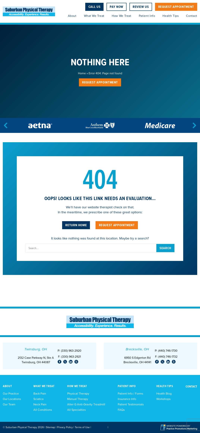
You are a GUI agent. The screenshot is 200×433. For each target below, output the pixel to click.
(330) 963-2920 (71, 350)
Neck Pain (39, 404)
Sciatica (38, 399)
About (72, 16)
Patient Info (147, 16)
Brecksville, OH (137, 349)
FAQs (121, 410)
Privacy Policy (65, 427)
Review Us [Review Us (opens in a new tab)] (141, 6)
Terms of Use (82, 427)
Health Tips (170, 16)
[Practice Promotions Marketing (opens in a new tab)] (181, 428)
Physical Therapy (78, 393)
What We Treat (94, 16)
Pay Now (116, 6)
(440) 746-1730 (167, 350)
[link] (59, 362)
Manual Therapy (77, 399)
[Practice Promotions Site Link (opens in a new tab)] (163, 427)
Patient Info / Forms (130, 393)
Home (82, 73)
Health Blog (164, 393)
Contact (191, 16)
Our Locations (12, 399)
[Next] (194, 125)
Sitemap (50, 427)
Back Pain (39, 393)
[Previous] (5, 125)
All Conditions (42, 410)
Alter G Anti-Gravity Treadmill (86, 404)
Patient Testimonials (131, 404)
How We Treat (121, 16)
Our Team (9, 404)
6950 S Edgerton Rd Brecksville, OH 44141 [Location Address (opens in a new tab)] (137, 360)
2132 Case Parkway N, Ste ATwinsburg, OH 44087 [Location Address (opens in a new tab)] (36, 360)
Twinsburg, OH (35, 349)
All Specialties (76, 410)
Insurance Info (127, 399)
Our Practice (11, 393)
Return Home (76, 225)
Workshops (163, 399)
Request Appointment (176, 6)
